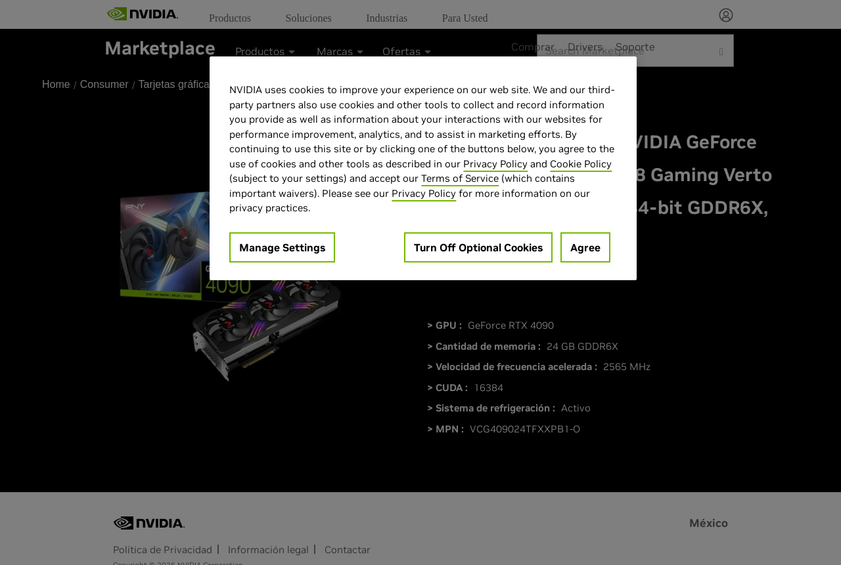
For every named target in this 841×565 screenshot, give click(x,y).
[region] (423, 168)
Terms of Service (460, 178)
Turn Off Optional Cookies (478, 247)
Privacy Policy (495, 163)
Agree (585, 247)
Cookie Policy (581, 163)
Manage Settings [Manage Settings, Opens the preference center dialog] (282, 247)
